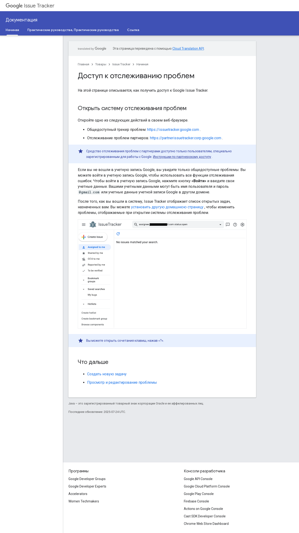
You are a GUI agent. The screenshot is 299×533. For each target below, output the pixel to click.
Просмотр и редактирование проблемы (122, 382)
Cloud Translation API (188, 48)
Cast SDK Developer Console (205, 516)
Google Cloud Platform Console (207, 486)
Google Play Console (199, 494)
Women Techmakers (83, 501)
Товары (100, 64)
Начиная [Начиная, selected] (12, 30)
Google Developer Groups (87, 479)
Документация (21, 20)
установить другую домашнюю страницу (167, 207)
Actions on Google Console (203, 509)
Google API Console (198, 479)
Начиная (142, 64)
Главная (83, 64)
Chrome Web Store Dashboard (206, 524)
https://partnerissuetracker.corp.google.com (185, 138)
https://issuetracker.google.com (173, 129)
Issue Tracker (30, 6)
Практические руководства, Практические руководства (73, 30)
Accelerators (77, 494)
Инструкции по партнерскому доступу (182, 157)
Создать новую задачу (107, 374)
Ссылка (133, 30)
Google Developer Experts (87, 486)
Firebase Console (196, 501)
